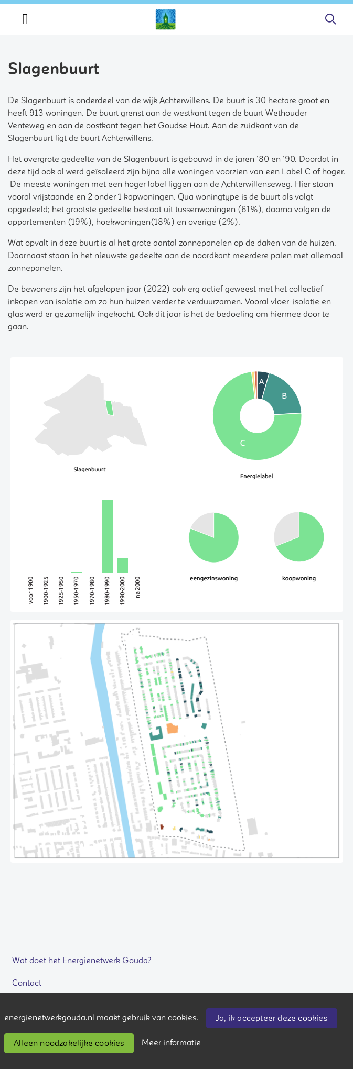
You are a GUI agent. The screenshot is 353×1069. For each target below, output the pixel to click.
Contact (26, 983)
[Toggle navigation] (25, 19)
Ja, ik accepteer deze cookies (271, 1018)
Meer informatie (171, 1043)
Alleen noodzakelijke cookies (69, 1043)
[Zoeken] (330, 19)
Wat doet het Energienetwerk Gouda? (82, 960)
